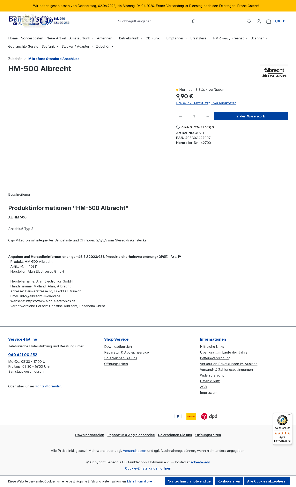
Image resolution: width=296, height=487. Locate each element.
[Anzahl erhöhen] (208, 116)
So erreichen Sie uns (120, 358)
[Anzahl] (194, 116)
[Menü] (289, 415)
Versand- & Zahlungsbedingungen (226, 370)
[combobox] (152, 21)
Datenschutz (210, 381)
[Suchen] (193, 21)
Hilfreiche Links (212, 347)
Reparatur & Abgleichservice (126, 352)
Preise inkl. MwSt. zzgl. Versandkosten (206, 103)
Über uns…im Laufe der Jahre (223, 352)
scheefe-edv (200, 462)
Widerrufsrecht (212, 375)
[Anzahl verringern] (180, 116)
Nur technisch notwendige (189, 481)
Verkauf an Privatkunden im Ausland (228, 364)
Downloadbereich (118, 347)
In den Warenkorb (250, 116)
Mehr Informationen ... (141, 481)
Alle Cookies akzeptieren (267, 481)
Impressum (208, 393)
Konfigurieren (229, 481)
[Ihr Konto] (259, 21)
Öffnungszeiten (116, 364)
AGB (203, 387)
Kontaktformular (48, 386)
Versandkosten (134, 451)
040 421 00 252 (22, 355)
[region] (148, 5)
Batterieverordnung (215, 358)
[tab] (19, 194)
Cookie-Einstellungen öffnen (148, 468)
